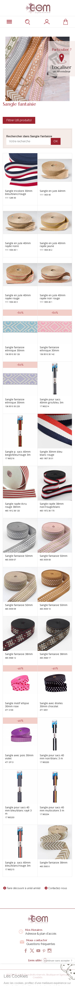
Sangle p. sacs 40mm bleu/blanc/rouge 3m (18, 864)
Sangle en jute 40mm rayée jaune (52, 244)
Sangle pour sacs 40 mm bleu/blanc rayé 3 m (18, 810)
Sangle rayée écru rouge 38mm (16, 505)
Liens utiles (37, 960)
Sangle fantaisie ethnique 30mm (14, 349)
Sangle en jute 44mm (52, 191)
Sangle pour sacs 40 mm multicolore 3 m (52, 809)
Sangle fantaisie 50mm (19, 556)
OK (55, 141)
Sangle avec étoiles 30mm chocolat (51, 704)
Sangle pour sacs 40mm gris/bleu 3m (51, 401)
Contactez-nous (57, 888)
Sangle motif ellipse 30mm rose (17, 704)
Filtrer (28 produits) (19, 120)
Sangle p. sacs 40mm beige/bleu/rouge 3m (18, 453)
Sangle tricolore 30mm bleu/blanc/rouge (18, 192)
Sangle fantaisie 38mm (19, 654)
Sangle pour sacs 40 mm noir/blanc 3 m (52, 757)
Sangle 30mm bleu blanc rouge (51, 453)
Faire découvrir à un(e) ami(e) (23, 888)
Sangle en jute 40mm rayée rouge (18, 296)
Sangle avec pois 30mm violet (19, 757)
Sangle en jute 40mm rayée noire (18, 244)
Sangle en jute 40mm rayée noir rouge (52, 296)
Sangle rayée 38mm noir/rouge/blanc (52, 505)
